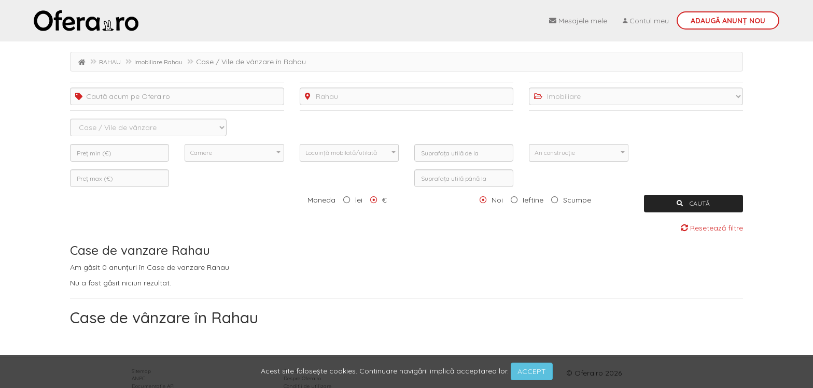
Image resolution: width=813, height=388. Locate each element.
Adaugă (728, 20)
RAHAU (110, 62)
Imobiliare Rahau (158, 62)
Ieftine (533, 200)
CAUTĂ (693, 203)
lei (358, 200)
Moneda (321, 200)
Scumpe (577, 200)
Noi (497, 200)
